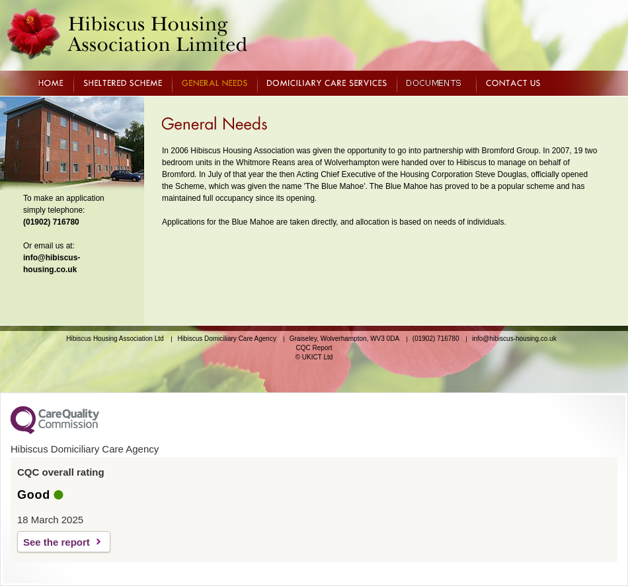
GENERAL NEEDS (214, 83)
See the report (56, 542)
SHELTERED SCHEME (122, 83)
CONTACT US (513, 83)
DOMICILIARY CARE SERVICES (327, 83)
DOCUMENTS (436, 83)
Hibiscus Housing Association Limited (127, 34)
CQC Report (313, 347)
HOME (50, 83)
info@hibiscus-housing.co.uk (514, 338)
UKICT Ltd (317, 357)
